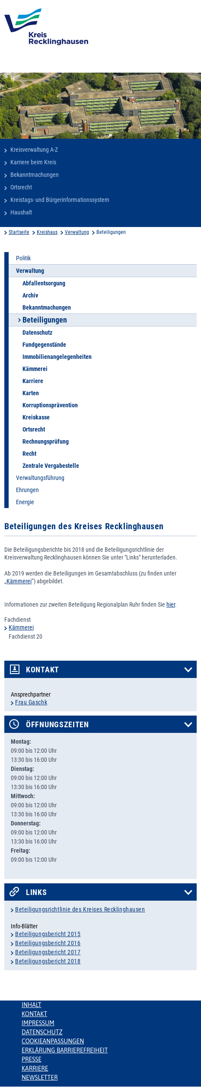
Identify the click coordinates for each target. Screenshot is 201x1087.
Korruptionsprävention (50, 405)
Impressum (38, 1023)
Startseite (19, 232)
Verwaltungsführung (40, 477)
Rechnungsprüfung (45, 441)
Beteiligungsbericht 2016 (47, 943)
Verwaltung (77, 232)
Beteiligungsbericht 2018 (47, 961)
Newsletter (39, 1077)
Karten (30, 393)
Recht (29, 453)
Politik (23, 258)
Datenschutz (37, 332)
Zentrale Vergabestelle (50, 465)
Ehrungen (27, 489)
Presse (31, 1059)
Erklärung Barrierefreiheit (65, 1050)
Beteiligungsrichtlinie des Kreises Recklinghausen (80, 909)
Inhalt (31, 1004)
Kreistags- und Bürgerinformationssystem (59, 199)
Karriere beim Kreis (33, 162)
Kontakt (42, 669)
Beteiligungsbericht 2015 (47, 933)
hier (170, 604)
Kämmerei (35, 368)
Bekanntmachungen (34, 174)
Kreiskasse (36, 417)
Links (36, 892)
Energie (25, 502)
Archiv (30, 295)
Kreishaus (47, 232)
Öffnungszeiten (57, 724)
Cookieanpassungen (53, 1041)
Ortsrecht (21, 187)
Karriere (32, 380)
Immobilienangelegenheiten (57, 356)
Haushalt (21, 212)
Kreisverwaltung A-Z (34, 149)
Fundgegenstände (44, 344)
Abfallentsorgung (43, 283)
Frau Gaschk (31, 702)
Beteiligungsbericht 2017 (47, 952)
